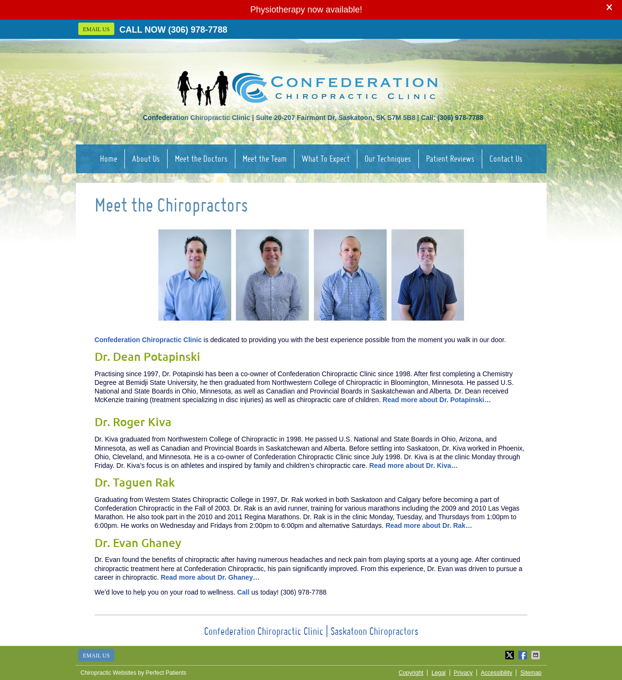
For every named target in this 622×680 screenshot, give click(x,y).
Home (108, 159)
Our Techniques (388, 159)
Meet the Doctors (201, 159)
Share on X (510, 655)
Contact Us (506, 159)
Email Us (96, 29)
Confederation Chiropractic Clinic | (267, 631)
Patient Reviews (450, 159)
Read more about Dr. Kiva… (413, 465)
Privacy (463, 672)
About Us (146, 159)
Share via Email (536, 655)
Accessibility (496, 672)
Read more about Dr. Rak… (429, 525)
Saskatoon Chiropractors (374, 631)
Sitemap (530, 672)
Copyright (411, 672)
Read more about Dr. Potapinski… (437, 400)
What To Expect (326, 159)
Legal (438, 672)
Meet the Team (265, 159)
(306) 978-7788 (197, 30)
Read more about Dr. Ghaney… (209, 577)
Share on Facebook (523, 655)
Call (243, 592)
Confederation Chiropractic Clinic (148, 340)
